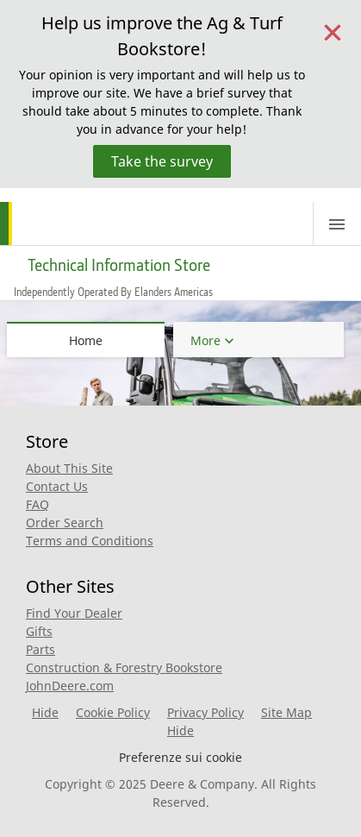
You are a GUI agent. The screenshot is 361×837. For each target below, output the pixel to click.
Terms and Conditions (89, 540)
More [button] (205, 340)
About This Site (69, 468)
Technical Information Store (119, 265)
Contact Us (57, 486)
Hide (45, 712)
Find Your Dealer (74, 613)
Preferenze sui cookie (180, 757)
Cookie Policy (113, 712)
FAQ (37, 504)
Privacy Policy (205, 712)
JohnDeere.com (70, 685)
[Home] (67, 223)
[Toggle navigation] (337, 223)
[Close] (332, 30)
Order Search (64, 522)
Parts (40, 649)
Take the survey (162, 161)
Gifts (39, 631)
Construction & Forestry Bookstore (124, 667)
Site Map (286, 712)
